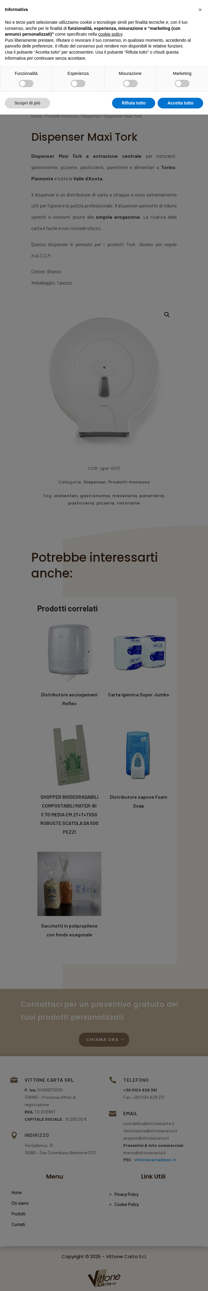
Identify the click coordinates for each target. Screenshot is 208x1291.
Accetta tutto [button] (180, 1279)
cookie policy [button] (110, 1210)
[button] (200, 1186)
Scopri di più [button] (27, 1279)
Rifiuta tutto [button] (134, 1279)
